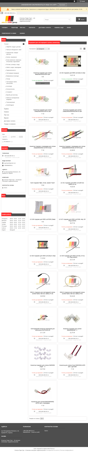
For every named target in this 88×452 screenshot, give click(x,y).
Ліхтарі (8, 79)
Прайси (6, 109)
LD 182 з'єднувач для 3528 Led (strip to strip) (42, 255)
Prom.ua (52, 448)
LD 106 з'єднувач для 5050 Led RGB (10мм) (42, 219)
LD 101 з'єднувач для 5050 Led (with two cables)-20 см (72, 183)
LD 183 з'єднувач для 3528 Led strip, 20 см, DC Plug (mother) (72, 256)
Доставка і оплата (45, 27)
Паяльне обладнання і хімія (13, 49)
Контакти (62, 5)
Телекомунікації (10, 102)
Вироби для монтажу (12, 95)
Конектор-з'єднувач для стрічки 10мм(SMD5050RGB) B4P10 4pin (72, 110)
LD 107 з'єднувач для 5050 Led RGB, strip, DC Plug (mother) (72, 220)
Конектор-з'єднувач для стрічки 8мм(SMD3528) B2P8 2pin (43, 73)
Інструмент (9, 92)
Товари (13, 27)
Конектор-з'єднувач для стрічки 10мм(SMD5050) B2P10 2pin (43, 110)
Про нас (22, 27)
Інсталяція (9, 86)
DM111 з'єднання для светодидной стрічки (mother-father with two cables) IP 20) (42, 293)
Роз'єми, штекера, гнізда (12, 64)
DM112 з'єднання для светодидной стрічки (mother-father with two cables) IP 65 (72, 293)
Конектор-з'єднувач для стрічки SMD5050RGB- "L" (72, 329)
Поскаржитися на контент (52, 450)
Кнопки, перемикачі (11, 57)
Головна (5, 27)
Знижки (22, 33)
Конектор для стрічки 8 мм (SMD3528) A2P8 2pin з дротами (72, 365)
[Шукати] (69, 19)
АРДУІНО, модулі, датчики (13, 46)
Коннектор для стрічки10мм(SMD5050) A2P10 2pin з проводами (42, 402)
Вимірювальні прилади (12, 76)
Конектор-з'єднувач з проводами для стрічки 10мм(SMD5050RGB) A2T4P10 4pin (72, 147)
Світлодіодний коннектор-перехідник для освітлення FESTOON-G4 (43, 329)
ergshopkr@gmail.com (10, 163)
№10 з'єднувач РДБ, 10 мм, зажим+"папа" (42, 183)
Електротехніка (10, 89)
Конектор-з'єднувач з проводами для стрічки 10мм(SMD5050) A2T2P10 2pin (43, 147)
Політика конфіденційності (66, 450)
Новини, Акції (59, 27)
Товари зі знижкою (10, 124)
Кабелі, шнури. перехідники (13, 67)
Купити (43, 83)
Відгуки (6, 118)
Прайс (69, 27)
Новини (6, 112)
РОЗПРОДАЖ (10, 105)
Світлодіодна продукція (12, 73)
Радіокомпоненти (11, 70)
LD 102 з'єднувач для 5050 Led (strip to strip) (72, 73)
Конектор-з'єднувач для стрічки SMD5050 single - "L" (43, 365)
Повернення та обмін (9, 33)
